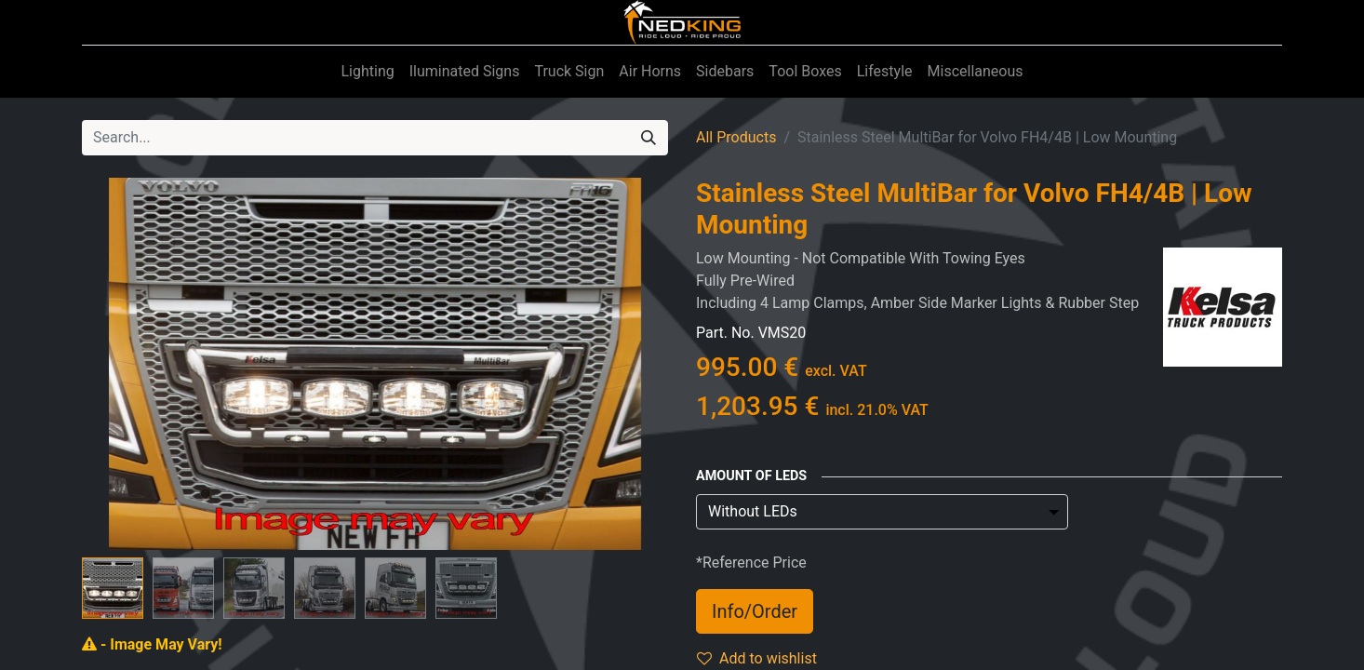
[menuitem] (367, 71)
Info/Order (754, 611)
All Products (736, 137)
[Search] (648, 137)
